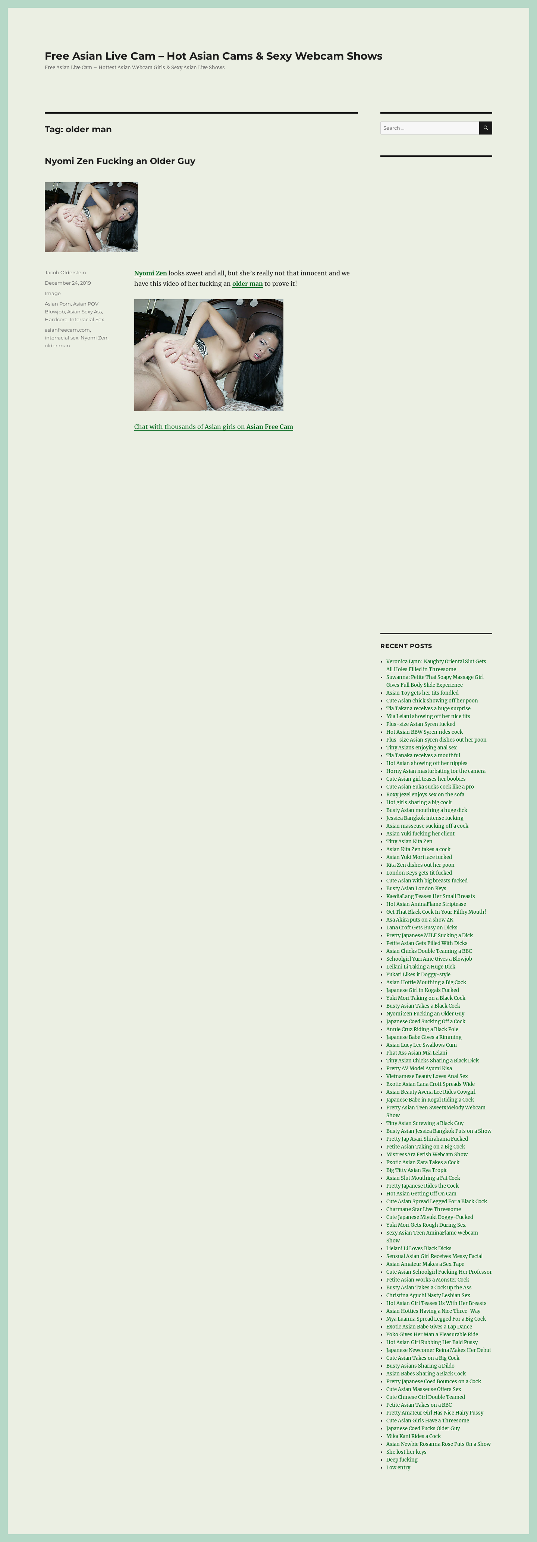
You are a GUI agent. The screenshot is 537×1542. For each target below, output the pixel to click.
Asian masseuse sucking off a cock (427, 826)
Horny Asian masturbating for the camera (436, 771)
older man (57, 345)
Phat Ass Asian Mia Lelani (416, 1053)
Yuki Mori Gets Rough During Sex (426, 1225)
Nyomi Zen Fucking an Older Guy (120, 161)
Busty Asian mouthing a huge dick (426, 810)
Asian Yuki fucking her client (420, 834)
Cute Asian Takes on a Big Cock (422, 1358)
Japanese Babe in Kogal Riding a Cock (430, 1100)
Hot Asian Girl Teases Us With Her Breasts (436, 1303)
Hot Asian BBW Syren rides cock (424, 732)
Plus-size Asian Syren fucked (420, 724)
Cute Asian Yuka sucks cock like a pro (430, 787)
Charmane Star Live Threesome (423, 1209)
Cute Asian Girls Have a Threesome (427, 1421)
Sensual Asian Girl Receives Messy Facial (434, 1256)
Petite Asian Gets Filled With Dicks (427, 943)
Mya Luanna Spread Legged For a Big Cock (436, 1319)
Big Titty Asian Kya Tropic (417, 1170)
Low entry (398, 1467)
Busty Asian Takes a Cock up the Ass (429, 1288)
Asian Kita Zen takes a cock (418, 849)
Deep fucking (402, 1460)
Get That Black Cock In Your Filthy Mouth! (436, 912)
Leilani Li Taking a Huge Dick (420, 967)
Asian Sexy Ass (84, 312)
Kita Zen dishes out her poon (420, 865)
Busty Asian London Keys (416, 888)
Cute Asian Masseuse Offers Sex (423, 1389)
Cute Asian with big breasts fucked (427, 881)
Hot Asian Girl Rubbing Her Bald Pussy (432, 1342)
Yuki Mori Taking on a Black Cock (425, 998)
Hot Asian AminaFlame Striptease (426, 904)
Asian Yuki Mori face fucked (419, 857)
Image (53, 293)
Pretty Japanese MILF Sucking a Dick (429, 935)
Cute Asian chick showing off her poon (432, 701)
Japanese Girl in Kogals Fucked (422, 990)
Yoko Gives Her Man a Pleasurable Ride (432, 1334)
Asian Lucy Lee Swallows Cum (421, 1045)
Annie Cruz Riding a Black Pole (422, 1029)
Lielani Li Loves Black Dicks (419, 1248)
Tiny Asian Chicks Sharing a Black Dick (432, 1061)
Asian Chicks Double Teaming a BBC (429, 951)
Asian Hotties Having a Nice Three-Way (433, 1311)
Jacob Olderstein (65, 272)
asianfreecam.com (67, 330)
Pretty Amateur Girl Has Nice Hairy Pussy (434, 1413)
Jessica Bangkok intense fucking (425, 818)
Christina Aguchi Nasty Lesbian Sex (428, 1295)
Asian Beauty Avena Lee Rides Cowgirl (430, 1092)
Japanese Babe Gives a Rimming (424, 1037)
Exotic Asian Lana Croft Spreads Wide (430, 1084)
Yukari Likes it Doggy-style (418, 974)
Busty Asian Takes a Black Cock (423, 1006)
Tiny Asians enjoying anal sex (421, 748)
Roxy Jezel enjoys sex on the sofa (425, 794)
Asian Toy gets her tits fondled (422, 693)
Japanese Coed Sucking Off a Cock (425, 1021)
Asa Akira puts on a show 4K (419, 920)
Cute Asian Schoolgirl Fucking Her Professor (439, 1272)
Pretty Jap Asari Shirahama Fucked (427, 1139)
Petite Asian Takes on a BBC (419, 1405)
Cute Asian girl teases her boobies (426, 779)
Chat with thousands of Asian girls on (213, 426)
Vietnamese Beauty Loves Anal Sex (427, 1076)
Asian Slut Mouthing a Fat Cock (423, 1178)
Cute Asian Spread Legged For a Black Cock (436, 1201)
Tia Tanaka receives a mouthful (423, 755)
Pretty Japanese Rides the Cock (422, 1186)
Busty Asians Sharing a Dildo (420, 1366)
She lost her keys (406, 1452)
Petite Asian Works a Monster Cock (427, 1280)
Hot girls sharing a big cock (419, 802)
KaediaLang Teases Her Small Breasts (430, 896)
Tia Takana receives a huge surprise (428, 708)
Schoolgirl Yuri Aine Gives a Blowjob (429, 959)
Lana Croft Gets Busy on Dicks (422, 928)
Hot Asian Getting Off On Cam (421, 1194)
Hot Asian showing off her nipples (427, 763)
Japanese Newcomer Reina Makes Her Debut (438, 1350)
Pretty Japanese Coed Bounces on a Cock (433, 1381)
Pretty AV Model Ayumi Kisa (419, 1068)
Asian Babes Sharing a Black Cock (426, 1374)
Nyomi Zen (94, 338)
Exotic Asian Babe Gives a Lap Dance (429, 1327)
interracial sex (61, 338)
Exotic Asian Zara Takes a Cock (422, 1162)
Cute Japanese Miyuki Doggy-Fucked (429, 1217)
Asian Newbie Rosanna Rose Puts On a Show (438, 1444)
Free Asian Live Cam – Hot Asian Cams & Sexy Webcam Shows (214, 56)
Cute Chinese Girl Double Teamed (425, 1397)
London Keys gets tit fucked (419, 873)
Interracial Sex (87, 319)
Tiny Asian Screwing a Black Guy (425, 1123)
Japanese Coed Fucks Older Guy (423, 1428)
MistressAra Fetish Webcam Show (427, 1154)
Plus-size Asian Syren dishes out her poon (436, 740)
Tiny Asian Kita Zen (409, 841)
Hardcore (56, 319)
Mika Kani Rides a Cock (413, 1436)
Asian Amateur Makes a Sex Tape (425, 1264)
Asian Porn (58, 304)
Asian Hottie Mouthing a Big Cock (426, 982)
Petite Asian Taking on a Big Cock (425, 1147)
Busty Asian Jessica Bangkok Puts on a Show (439, 1131)
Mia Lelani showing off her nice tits (428, 716)
